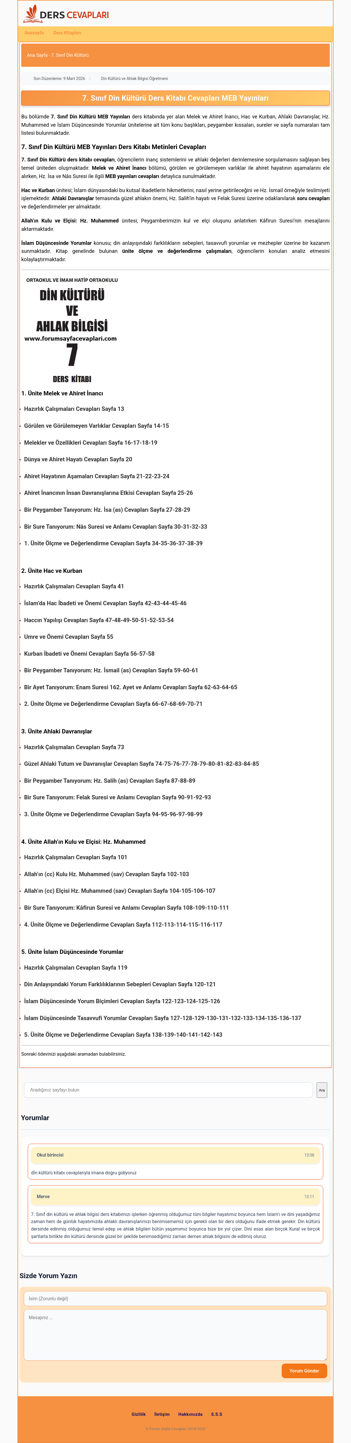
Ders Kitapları (67, 33)
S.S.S (216, 1414)
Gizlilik (139, 1414)
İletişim (162, 1414)
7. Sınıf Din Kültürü (70, 55)
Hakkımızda (191, 1414)
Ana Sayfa (37, 55)
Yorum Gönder (304, 1371)
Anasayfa (34, 33)
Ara (322, 1090)
